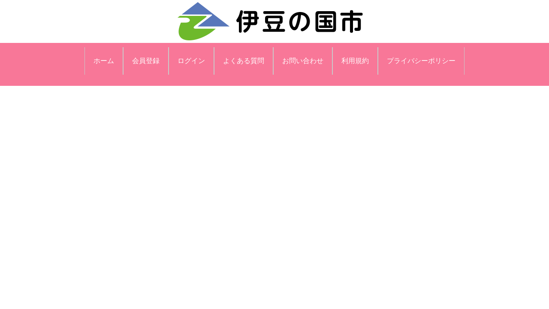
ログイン (191, 60)
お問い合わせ (302, 60)
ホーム (104, 60)
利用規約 (355, 60)
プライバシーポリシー (421, 60)
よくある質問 (243, 60)
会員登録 (146, 60)
